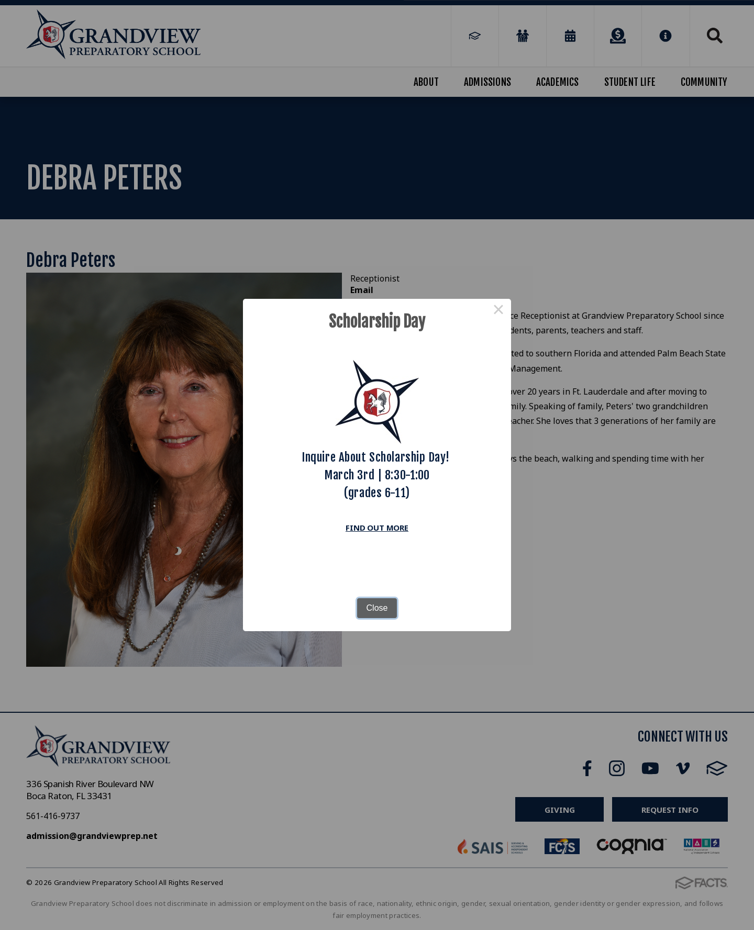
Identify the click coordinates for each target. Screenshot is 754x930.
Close (377, 607)
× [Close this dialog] (498, 311)
